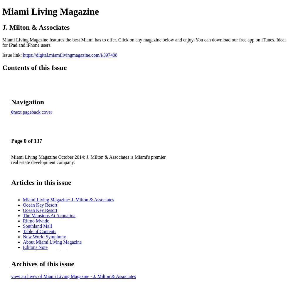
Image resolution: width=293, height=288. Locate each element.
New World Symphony (44, 236)
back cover (42, 112)
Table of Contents (39, 231)
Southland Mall (37, 226)
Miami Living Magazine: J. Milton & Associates (68, 199)
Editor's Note (35, 247)
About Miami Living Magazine (52, 242)
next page (23, 112)
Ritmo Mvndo (36, 220)
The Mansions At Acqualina (49, 215)
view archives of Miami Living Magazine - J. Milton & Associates (73, 276)
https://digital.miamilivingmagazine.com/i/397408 (70, 55)
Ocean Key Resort (40, 204)
